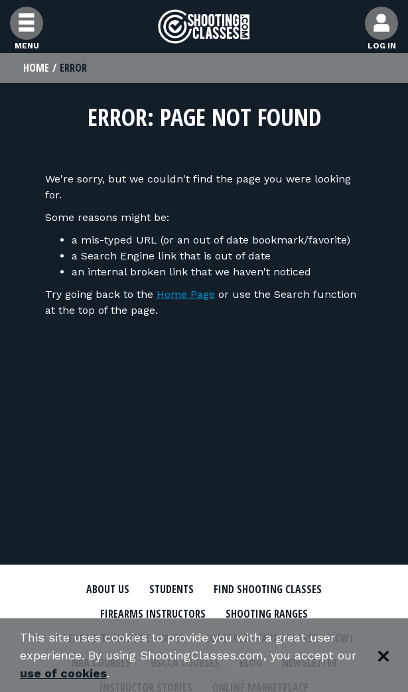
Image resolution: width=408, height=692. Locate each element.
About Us (107, 589)
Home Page (186, 294)
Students (171, 589)
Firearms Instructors (153, 613)
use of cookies (63, 673)
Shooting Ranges (267, 613)
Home (36, 67)
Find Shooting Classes (268, 589)
